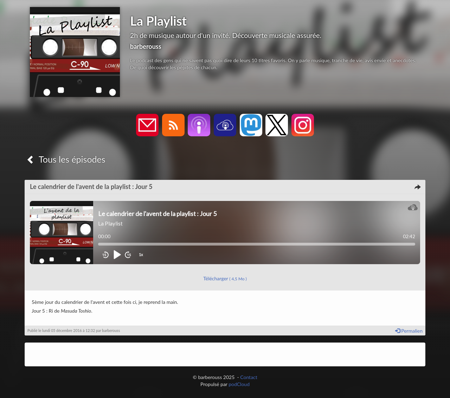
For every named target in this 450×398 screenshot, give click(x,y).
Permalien (409, 331)
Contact (248, 377)
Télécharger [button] (225, 278)
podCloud (239, 384)
